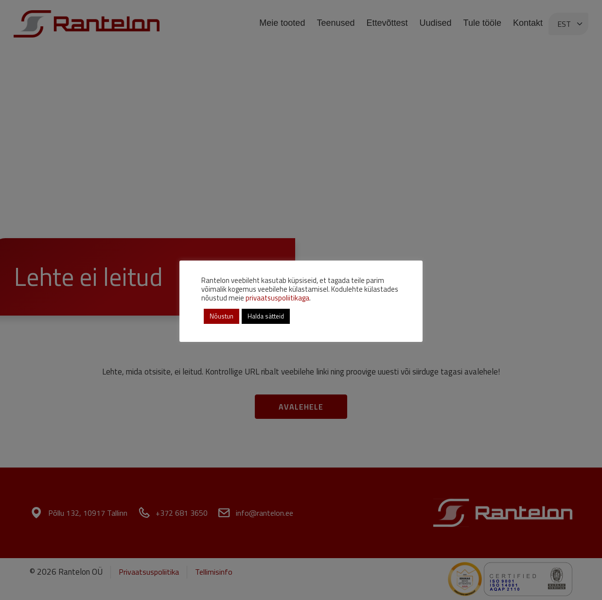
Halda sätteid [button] (266, 316)
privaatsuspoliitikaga (277, 297)
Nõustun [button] (221, 316)
